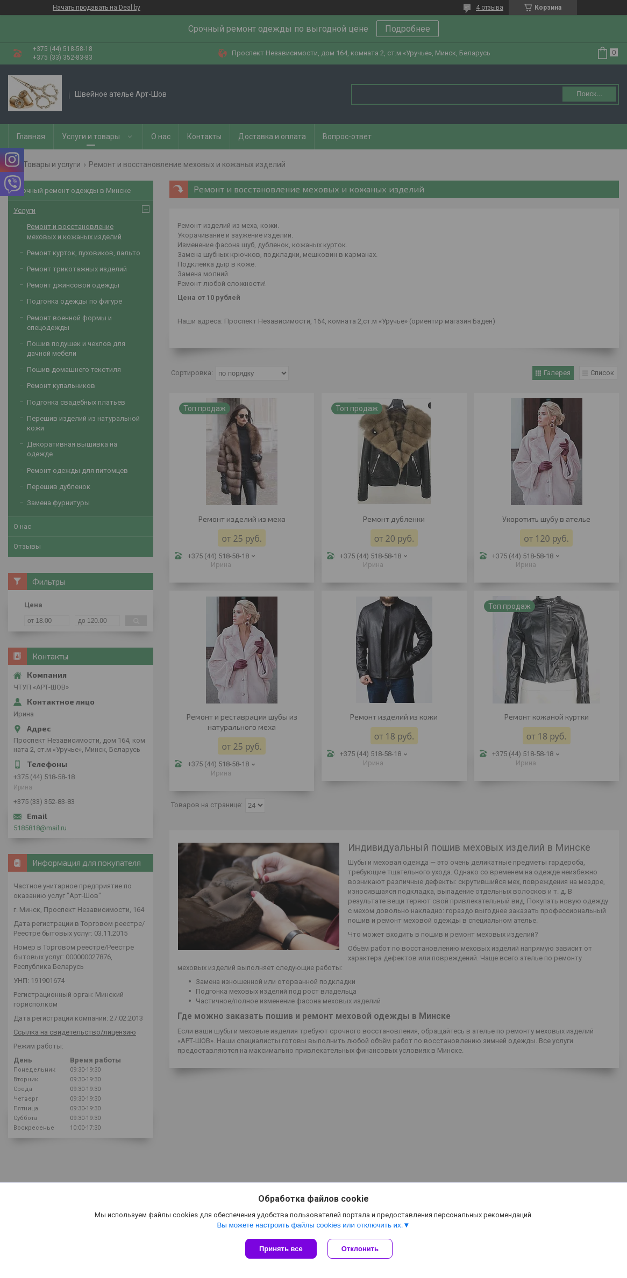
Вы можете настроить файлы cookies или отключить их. (310, 1225)
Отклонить (360, 1249)
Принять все (281, 1249)
